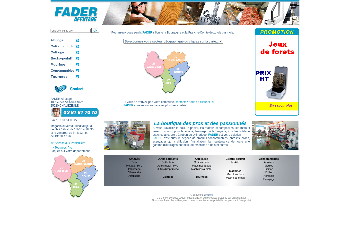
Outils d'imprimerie (168, 169)
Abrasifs (269, 162)
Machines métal (235, 177)
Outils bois (168, 162)
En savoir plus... (283, 105)
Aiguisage (134, 175)
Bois (134, 162)
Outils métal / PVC (168, 165)
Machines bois (235, 174)
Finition (268, 169)
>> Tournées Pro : (62, 147)
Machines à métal (201, 169)
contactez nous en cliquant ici (194, 102)
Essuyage (269, 179)
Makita (235, 162)
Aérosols (269, 175)
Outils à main (202, 162)
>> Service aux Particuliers (68, 143)
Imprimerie (134, 169)
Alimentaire (134, 172)
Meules (268, 165)
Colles (269, 172)
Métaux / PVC (134, 165)
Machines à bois (201, 165)
